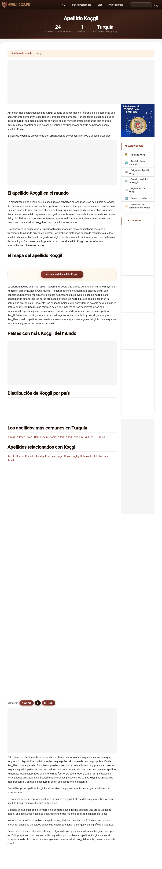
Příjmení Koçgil (140, 287)
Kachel (20, 444)
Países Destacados (81, 5)
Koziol (75, 731)
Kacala (11, 444)
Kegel (47, 731)
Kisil (46, 754)
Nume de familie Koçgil (140, 319)
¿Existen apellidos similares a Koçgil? (32, 525)
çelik (45, 424)
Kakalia (97, 444)
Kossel (47, 715)
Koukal (103, 715)
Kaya (29, 424)
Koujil (19, 692)
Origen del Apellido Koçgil (139, 172)
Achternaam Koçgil (138, 280)
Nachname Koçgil (142, 244)
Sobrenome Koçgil (138, 265)
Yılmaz (11, 424)
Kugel (47, 739)
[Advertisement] (81, 82)
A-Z (63, 5)
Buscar (109, 782)
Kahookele (86, 444)
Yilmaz (21, 424)
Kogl (74, 685)
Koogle (19, 708)
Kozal (47, 723)
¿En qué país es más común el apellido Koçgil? (37, 472)
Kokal (47, 700)
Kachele (29, 444)
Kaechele (50, 444)
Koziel (19, 731)
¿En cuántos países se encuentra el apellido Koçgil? (40, 492)
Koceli (75, 739)
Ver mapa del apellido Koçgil (62, 274)
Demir (37, 424)
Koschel (76, 708)
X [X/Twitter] (37, 536)
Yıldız (61, 424)
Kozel (75, 723)
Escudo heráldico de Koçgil (138, 181)
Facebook (48, 536)
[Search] (141, 4)
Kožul (47, 746)
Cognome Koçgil (141, 250)
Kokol (102, 746)
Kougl (102, 685)
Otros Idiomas (116, 5)
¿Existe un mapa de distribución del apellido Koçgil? (40, 514)
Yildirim (89, 424)
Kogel (47, 685)
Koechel (48, 692)
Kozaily (103, 739)
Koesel (75, 692)
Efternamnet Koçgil (138, 328)
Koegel (19, 685)
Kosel (102, 708)
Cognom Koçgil (140, 256)
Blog (100, 5)
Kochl (75, 754)
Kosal (47, 708)
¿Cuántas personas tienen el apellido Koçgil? (36, 503)
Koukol (19, 723)
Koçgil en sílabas (139, 198)
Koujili (75, 715)
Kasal (106, 444)
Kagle (67, 444)
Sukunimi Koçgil (141, 303)
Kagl (18, 754)
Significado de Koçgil (137, 190)
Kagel (60, 444)
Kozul (19, 739)
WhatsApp (26, 536)
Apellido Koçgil (138, 154)
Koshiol (20, 715)
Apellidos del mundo (21, 53)
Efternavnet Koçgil (138, 295)
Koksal (103, 700)
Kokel (75, 700)
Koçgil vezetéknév (136, 310)
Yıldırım (78, 424)
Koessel (103, 692)
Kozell (102, 723)
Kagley (75, 444)
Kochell (76, 746)
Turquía (27, 403)
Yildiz (69, 424)
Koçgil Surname (141, 229)
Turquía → (102, 424)
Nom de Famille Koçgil (140, 237)
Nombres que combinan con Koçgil (139, 206)
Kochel (19, 746)
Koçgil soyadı (139, 336)
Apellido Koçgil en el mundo (139, 163)
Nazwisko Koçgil (141, 272)
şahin (53, 424)
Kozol (102, 731)
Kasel (10, 448)
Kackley (39, 444)
